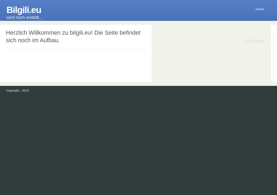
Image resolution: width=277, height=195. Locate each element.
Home (260, 9)
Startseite (254, 41)
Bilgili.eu (23, 9)
